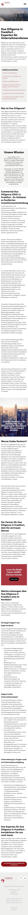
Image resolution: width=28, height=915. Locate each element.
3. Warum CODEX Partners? (10, 81)
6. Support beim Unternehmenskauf (13, 93)
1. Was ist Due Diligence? (9, 73)
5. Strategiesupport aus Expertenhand (13, 90)
